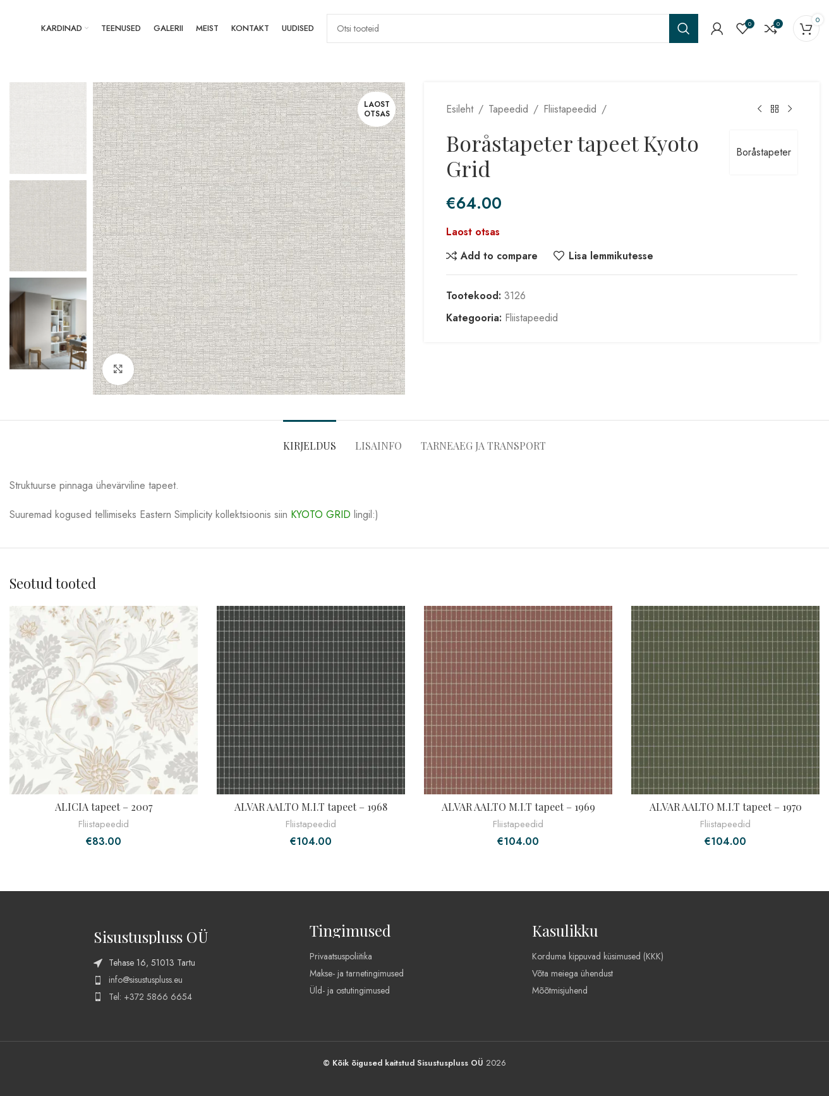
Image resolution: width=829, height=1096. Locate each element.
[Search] (512, 28)
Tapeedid (508, 109)
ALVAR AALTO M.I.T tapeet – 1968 (310, 806)
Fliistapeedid (569, 109)
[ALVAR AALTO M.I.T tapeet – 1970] (725, 700)
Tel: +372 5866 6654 (150, 996)
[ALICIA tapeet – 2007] (103, 700)
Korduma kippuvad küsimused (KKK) (597, 956)
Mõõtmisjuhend (560, 990)
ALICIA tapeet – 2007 (103, 806)
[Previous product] (759, 109)
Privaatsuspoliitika (341, 956)
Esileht (459, 109)
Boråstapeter (763, 152)
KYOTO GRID (321, 514)
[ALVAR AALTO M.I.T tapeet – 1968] (311, 700)
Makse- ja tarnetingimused (357, 973)
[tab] (309, 439)
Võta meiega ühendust (572, 973)
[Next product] (789, 109)
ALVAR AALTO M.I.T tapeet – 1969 (518, 806)
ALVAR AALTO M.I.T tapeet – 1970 (726, 806)
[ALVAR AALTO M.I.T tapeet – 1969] (518, 700)
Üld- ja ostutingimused (350, 990)
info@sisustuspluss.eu (146, 979)
